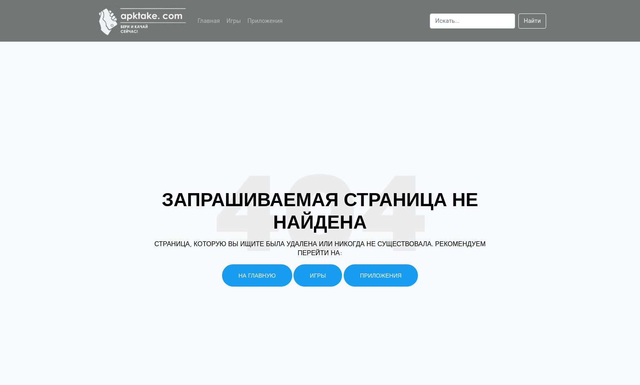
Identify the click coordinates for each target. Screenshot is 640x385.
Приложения (264, 21)
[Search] (472, 21)
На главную (257, 275)
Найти (532, 21)
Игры (234, 21)
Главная (209, 21)
